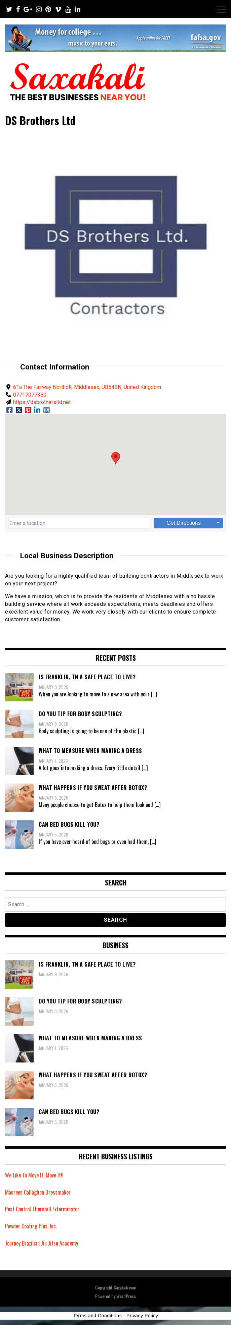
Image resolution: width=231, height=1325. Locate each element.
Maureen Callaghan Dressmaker (38, 1192)
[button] (115, 458)
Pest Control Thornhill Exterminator (42, 1209)
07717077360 (29, 395)
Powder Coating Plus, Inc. (31, 1226)
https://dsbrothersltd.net (42, 402)
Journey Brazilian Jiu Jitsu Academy (41, 1243)
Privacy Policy (142, 1315)
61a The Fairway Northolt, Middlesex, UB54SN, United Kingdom (87, 387)
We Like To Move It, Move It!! (34, 1175)
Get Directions (183, 523)
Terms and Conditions (97, 1315)
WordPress (126, 1296)
